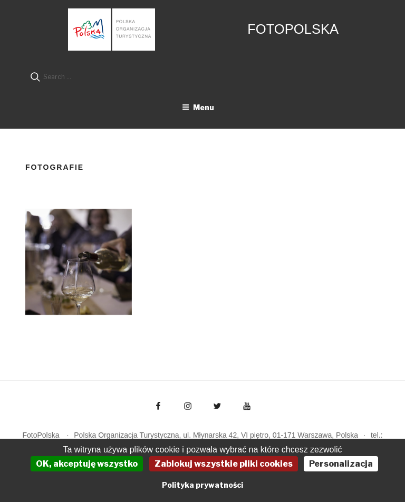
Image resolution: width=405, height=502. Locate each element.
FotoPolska (293, 29)
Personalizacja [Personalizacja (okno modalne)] (341, 464)
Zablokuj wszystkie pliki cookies (224, 464)
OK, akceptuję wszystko (87, 464)
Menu (198, 107)
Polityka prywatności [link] (202, 484)
